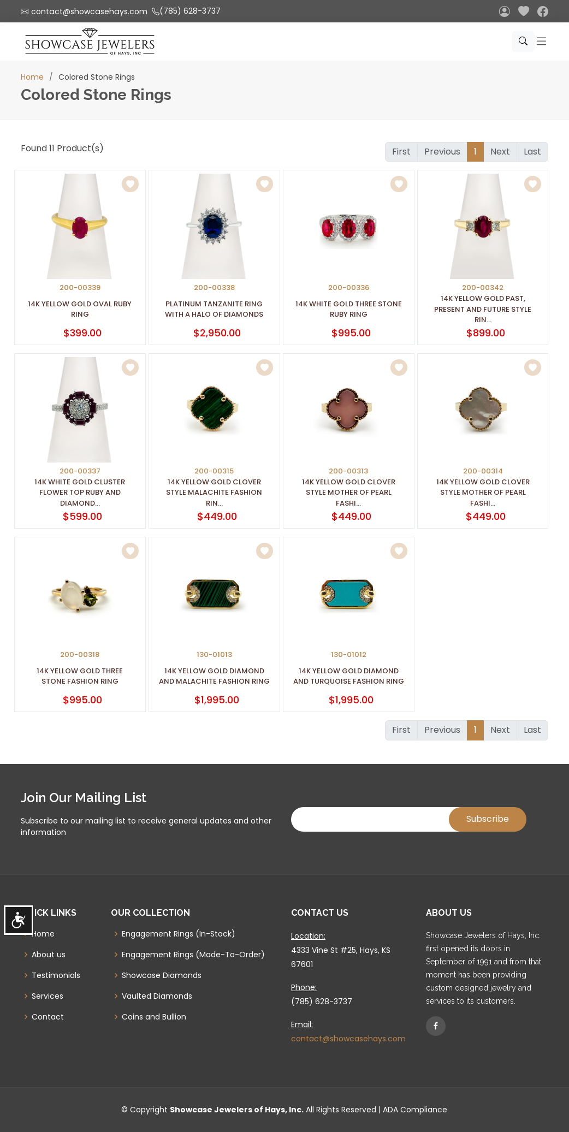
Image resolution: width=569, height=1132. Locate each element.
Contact (48, 1017)
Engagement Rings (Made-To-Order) (193, 954)
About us (49, 954)
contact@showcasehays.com (348, 1038)
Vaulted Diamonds (157, 996)
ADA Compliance (415, 1109)
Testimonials (56, 975)
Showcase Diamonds (161, 975)
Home (32, 77)
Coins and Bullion (154, 1017)
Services (47, 996)
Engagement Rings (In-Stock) (178, 934)
